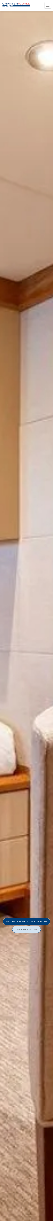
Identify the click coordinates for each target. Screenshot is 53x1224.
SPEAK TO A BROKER (26, 929)
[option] (26, 612)
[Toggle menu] (48, 5)
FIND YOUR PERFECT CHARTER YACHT (26, 921)
